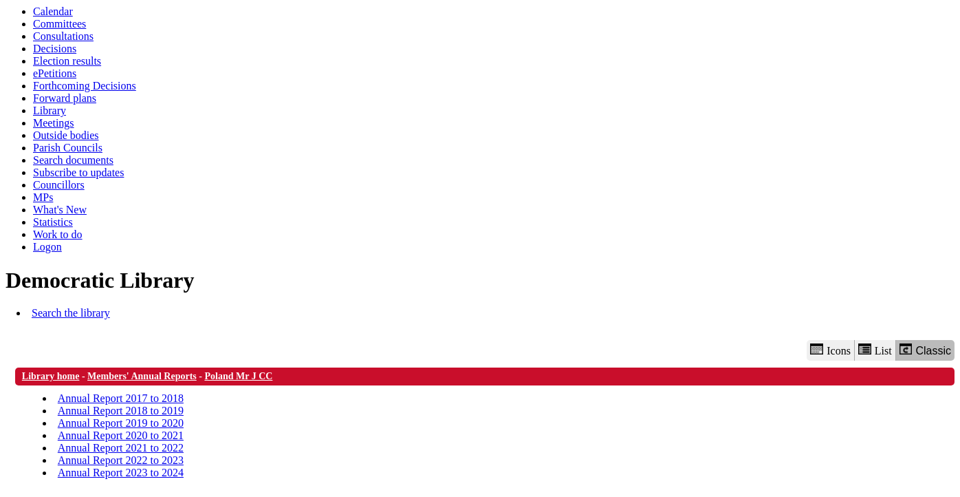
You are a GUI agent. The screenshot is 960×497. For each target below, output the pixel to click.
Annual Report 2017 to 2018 (121, 398)
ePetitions (54, 73)
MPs (43, 197)
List (875, 350)
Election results (67, 61)
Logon (47, 247)
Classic (925, 350)
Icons (830, 350)
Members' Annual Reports (142, 376)
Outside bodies (66, 135)
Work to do (58, 234)
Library (49, 110)
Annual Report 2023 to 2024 (121, 472)
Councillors (59, 185)
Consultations (63, 36)
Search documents (73, 160)
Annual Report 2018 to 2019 (121, 410)
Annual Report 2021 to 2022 (121, 448)
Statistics (53, 222)
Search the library (71, 313)
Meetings (53, 123)
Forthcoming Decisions (84, 86)
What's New (60, 209)
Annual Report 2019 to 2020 (121, 423)
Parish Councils (67, 148)
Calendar (53, 11)
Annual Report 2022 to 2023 (121, 460)
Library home (51, 376)
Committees (59, 24)
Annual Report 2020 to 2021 (121, 435)
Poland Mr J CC (238, 376)
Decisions (54, 48)
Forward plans (64, 98)
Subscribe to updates (78, 172)
